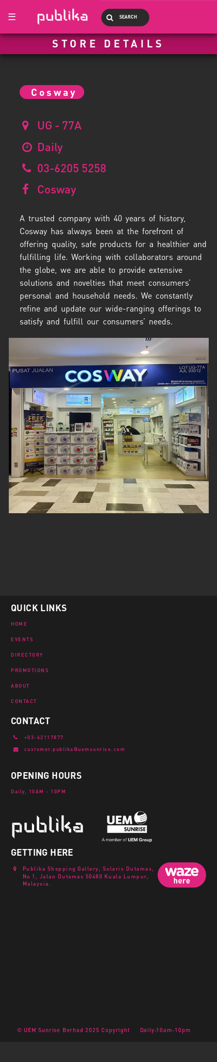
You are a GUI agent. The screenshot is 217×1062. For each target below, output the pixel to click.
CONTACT (24, 701)
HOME (19, 623)
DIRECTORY (27, 654)
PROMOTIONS (30, 670)
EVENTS (22, 639)
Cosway (56, 189)
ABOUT (20, 685)
